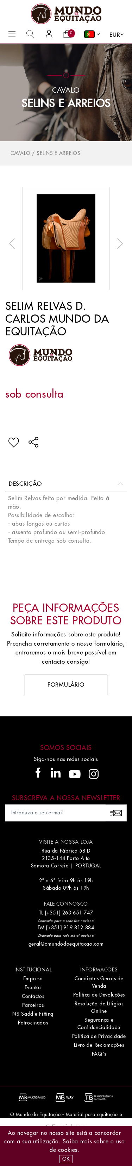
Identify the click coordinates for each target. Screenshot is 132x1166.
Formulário (66, 685)
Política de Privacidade (99, 1036)
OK (66, 1158)
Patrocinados (33, 1022)
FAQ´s (99, 1053)
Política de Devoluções (99, 994)
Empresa (33, 978)
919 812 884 (78, 927)
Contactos (33, 996)
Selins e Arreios (66, 103)
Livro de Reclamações (99, 1045)
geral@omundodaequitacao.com (66, 943)
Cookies (67, 1150)
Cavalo (20, 153)
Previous (13, 243)
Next (118, 243)
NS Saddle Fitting (33, 1013)
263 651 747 (77, 912)
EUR (114, 35)
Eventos (33, 987)
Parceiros (33, 1005)
